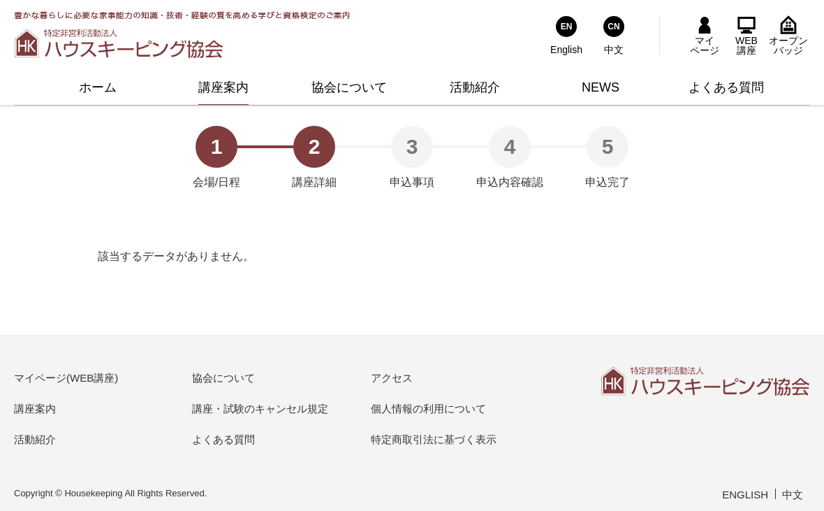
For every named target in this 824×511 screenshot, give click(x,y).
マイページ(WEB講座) (66, 378)
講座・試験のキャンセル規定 (260, 409)
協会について (223, 378)
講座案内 (35, 409)
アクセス (392, 378)
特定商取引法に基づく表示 (433, 439)
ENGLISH (745, 495)
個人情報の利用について (428, 409)
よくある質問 (223, 439)
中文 (792, 495)
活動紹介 (35, 439)
